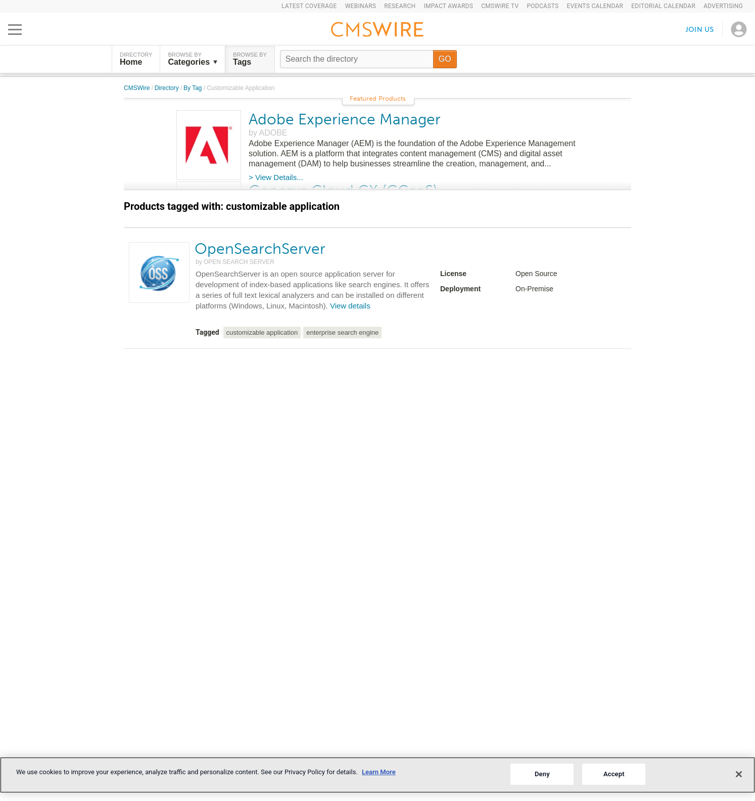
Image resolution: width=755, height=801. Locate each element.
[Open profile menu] (739, 29)
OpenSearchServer (260, 249)
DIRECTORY (136, 59)
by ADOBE (268, 132)
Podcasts (542, 6)
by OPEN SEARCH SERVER (235, 261)
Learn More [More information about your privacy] (379, 772)
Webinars (360, 6)
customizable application (262, 332)
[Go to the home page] (377, 31)
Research (399, 6)
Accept (614, 774)
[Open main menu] (15, 29)
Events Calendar (595, 6)
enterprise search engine (342, 332)
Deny (542, 774)
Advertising (723, 6)
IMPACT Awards (448, 6)
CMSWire (138, 88)
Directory (167, 88)
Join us (700, 29)
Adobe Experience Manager (345, 119)
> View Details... (276, 177)
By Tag (193, 88)
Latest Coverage (309, 6)
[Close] (739, 774)
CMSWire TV (499, 6)
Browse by (192, 59)
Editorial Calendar (663, 6)
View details (350, 305)
